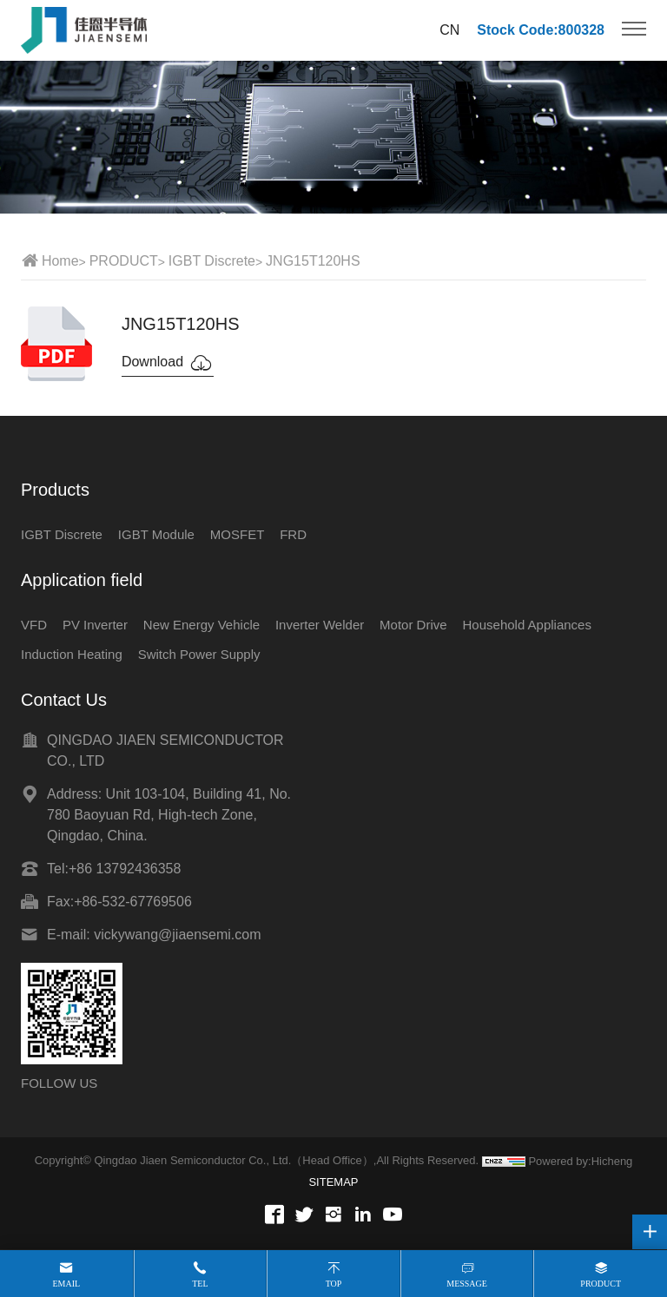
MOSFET (237, 534)
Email (66, 1283)
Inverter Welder (319, 624)
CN (449, 30)
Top (334, 1283)
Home (60, 260)
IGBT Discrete (211, 260)
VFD (34, 624)
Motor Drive (413, 624)
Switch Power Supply (199, 654)
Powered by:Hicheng (580, 1161)
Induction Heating (71, 654)
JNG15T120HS (313, 260)
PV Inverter (95, 624)
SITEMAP (333, 1181)
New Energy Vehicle (201, 624)
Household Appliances (527, 624)
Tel (200, 1283)
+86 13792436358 (125, 868)
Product (600, 1283)
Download (168, 363)
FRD (293, 534)
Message (466, 1283)
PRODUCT (123, 260)
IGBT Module (156, 534)
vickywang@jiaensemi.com (177, 934)
